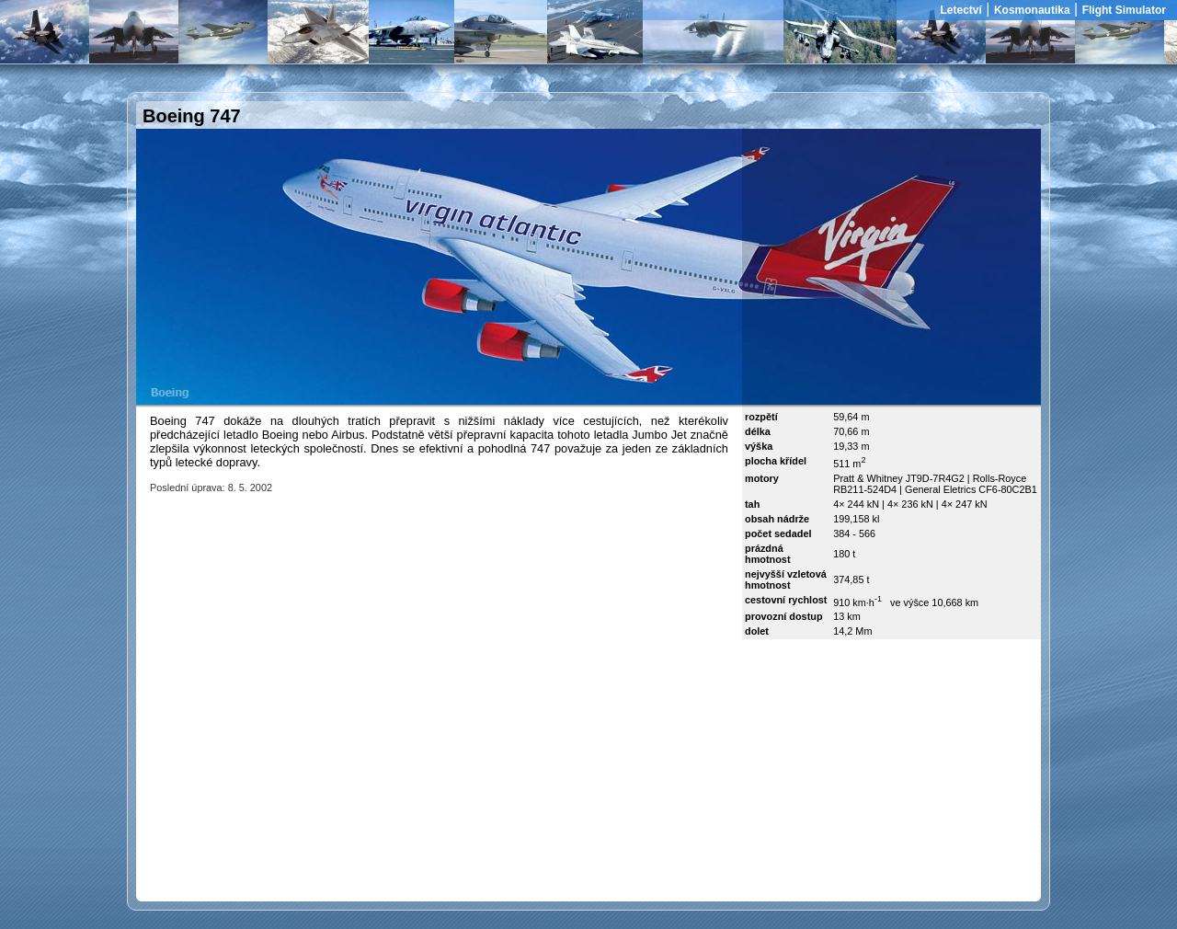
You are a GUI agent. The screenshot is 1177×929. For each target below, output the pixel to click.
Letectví (961, 10)
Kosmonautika (1032, 10)
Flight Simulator (1124, 10)
